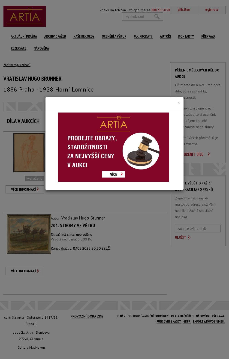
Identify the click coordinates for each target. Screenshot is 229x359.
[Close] (179, 102)
